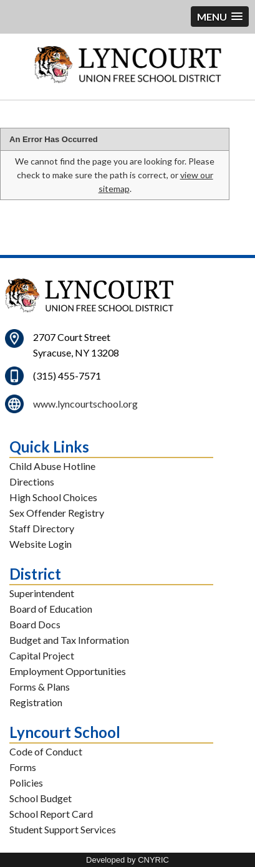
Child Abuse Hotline (52, 466)
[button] (220, 16)
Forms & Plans (39, 686)
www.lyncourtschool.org (85, 404)
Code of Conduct (45, 751)
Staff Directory (41, 528)
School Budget (40, 798)
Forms (22, 767)
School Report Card (51, 814)
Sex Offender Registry (56, 513)
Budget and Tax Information (69, 640)
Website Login (40, 544)
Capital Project (41, 655)
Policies (26, 782)
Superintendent (41, 593)
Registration (35, 702)
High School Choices (53, 497)
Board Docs (34, 624)
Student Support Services (62, 829)
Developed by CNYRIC (127, 860)
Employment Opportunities (67, 671)
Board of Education (50, 609)
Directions (31, 481)
